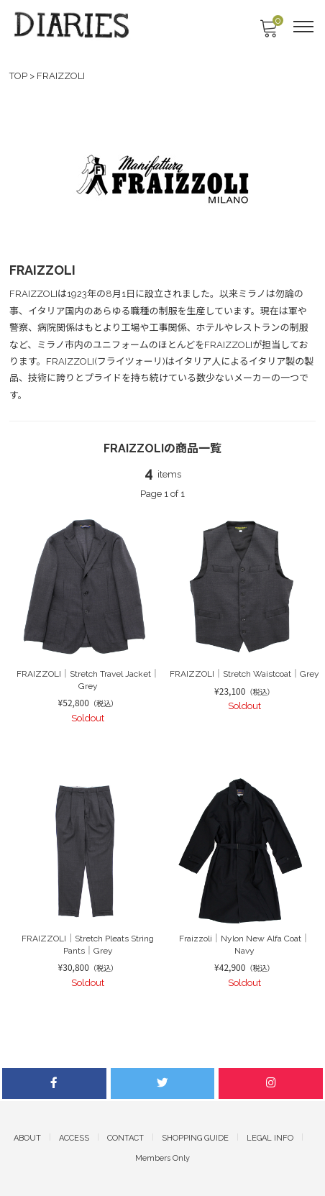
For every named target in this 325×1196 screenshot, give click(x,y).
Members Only (162, 1158)
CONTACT (125, 1138)
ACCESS (74, 1138)
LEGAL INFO (270, 1138)
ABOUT (27, 1138)
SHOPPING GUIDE (195, 1138)
